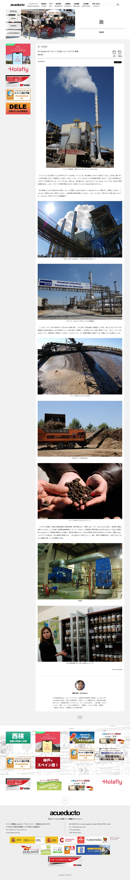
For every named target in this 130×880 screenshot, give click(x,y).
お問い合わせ (96, 5)
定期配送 (67, 5)
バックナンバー (33, 5)
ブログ (51, 5)
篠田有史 (40, 54)
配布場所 (58, 5)
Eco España (44, 46)
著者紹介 (44, 5)
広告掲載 (76, 5)
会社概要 (86, 5)
